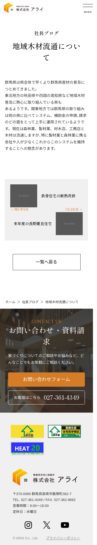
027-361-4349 (32, 500)
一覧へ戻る (46, 262)
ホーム (10, 302)
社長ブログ (30, 302)
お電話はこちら (46, 398)
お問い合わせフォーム (46, 380)
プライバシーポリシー (63, 538)
